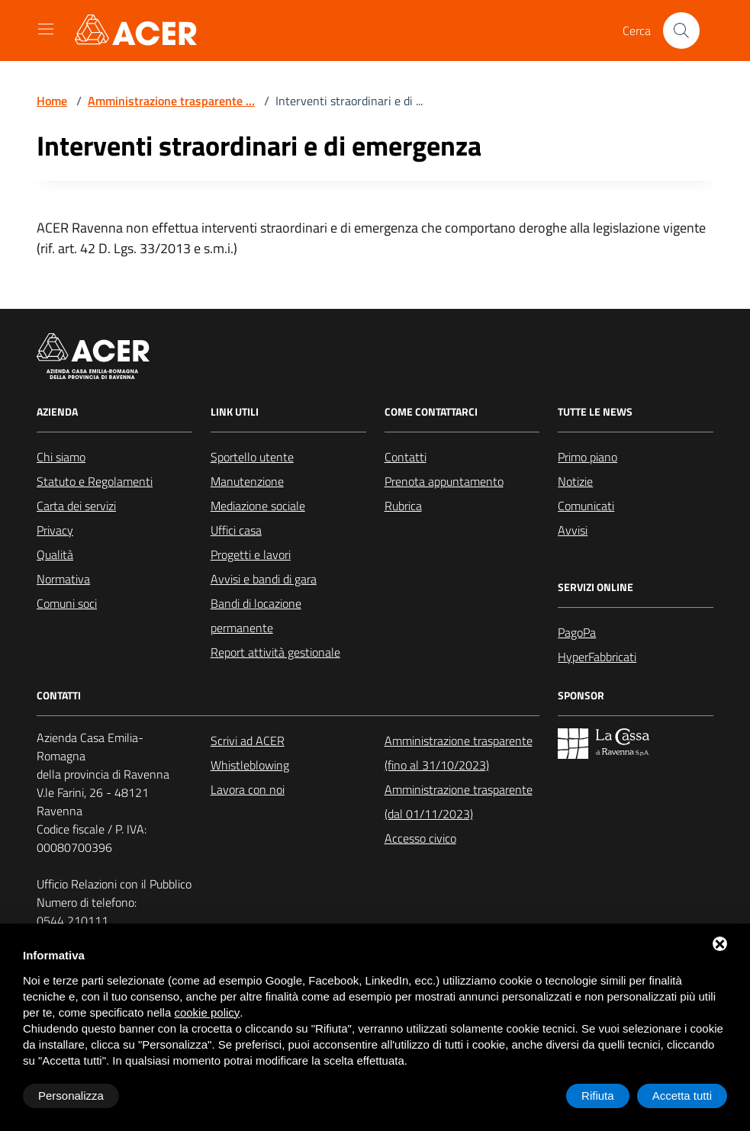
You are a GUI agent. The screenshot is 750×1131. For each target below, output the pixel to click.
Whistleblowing (250, 765)
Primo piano (587, 457)
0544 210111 (72, 920)
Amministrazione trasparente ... (171, 101)
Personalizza (71, 1095)
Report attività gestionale (275, 652)
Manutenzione (247, 481)
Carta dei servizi (76, 505)
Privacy (55, 530)
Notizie (575, 481)
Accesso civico (420, 838)
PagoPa (577, 632)
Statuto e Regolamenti (95, 481)
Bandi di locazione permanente (256, 615)
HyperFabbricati (597, 656)
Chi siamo (61, 457)
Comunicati (586, 505)
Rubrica (403, 505)
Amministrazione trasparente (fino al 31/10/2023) (459, 752)
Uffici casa (236, 530)
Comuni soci (67, 603)
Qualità (55, 554)
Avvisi (572, 530)
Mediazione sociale (258, 505)
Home (52, 101)
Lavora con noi (248, 789)
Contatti (406, 457)
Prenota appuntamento (444, 481)
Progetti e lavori (251, 554)
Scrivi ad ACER (248, 740)
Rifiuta (597, 1095)
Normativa (63, 579)
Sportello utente (252, 457)
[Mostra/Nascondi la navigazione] (46, 29)
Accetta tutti (682, 1095)
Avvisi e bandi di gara (264, 579)
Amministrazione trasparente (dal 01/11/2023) (459, 801)
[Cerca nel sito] (681, 30)
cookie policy (207, 1012)
